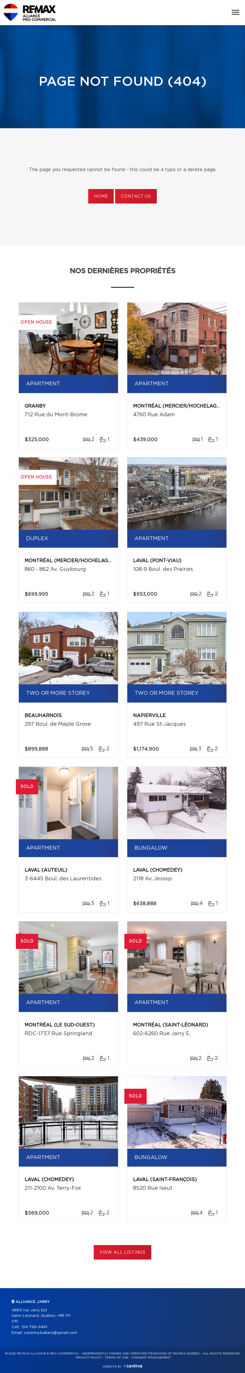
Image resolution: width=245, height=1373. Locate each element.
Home (101, 197)
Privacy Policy (89, 1357)
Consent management (151, 1357)
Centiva (133, 1366)
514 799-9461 (34, 1327)
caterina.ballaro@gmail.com (50, 1333)
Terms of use (116, 1357)
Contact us (136, 197)
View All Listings (122, 1253)
